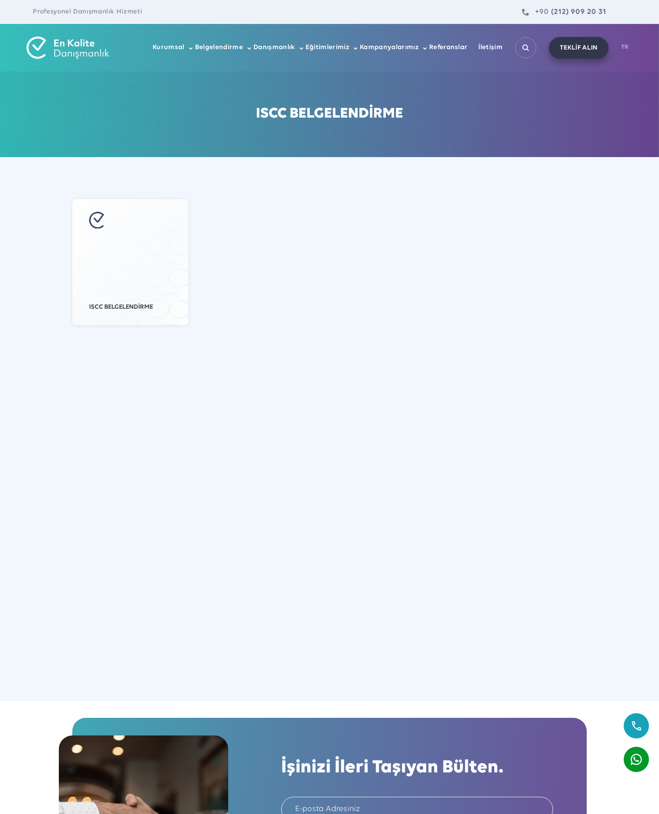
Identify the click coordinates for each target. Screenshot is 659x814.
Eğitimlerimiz (327, 47)
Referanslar (448, 47)
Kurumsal (169, 47)
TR (625, 47)
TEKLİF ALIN (579, 48)
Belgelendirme (219, 47)
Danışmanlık (274, 47)
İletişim (490, 47)
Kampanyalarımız (389, 47)
